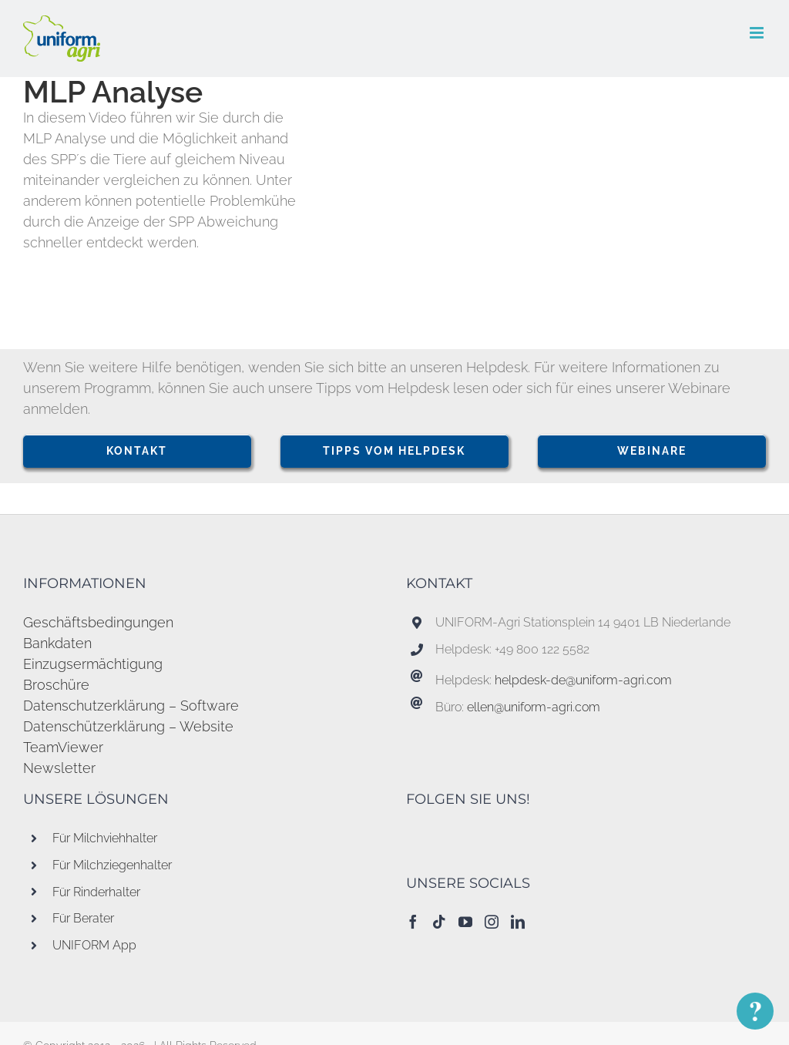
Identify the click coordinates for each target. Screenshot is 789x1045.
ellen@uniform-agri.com (533, 707)
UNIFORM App (94, 945)
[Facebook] (413, 922)
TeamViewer (63, 747)
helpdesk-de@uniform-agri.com (583, 680)
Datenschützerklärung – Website (128, 726)
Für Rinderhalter (96, 892)
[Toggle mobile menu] (758, 33)
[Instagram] (492, 922)
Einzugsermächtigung (93, 664)
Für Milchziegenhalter (112, 865)
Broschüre (56, 685)
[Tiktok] (439, 922)
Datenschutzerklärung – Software (131, 705)
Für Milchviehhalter (104, 838)
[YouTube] (465, 922)
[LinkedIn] (518, 922)
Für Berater (83, 918)
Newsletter (59, 768)
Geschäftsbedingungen (98, 622)
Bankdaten (57, 643)
